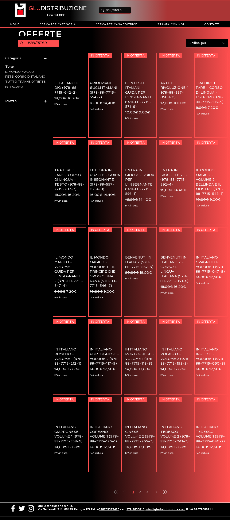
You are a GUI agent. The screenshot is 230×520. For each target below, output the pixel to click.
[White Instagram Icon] (31, 508)
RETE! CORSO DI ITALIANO (25, 76)
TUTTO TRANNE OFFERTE (25, 81)
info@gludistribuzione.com (165, 509)
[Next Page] (156, 492)
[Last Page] (165, 492)
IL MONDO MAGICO (19, 71)
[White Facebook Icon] (13, 508)
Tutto (9, 66)
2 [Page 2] (140, 492)
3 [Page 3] (147, 492)
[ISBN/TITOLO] (114, 10)
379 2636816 (135, 509)
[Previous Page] (124, 492)
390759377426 (109, 509)
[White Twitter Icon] (22, 508)
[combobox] (207, 43)
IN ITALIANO (14, 86)
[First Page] (115, 492)
